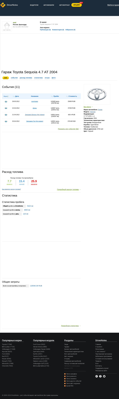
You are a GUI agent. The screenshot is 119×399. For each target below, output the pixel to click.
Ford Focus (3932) (39, 344)
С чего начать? (100, 351)
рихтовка (34, 101)
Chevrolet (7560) (7, 366)
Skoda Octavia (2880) (40, 347)
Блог (97, 363)
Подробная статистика (70, 326)
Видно (6, 96)
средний (21, 184)
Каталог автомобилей (71, 349)
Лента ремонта (71, 376)
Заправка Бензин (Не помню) (35, 115)
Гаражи (66, 347)
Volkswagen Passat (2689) (41, 349)
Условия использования (103, 359)
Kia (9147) (5, 356)
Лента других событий (73, 381)
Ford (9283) (6, 354)
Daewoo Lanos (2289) (40, 361)
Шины (35, 108)
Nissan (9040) (6, 359)
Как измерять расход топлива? (11, 189)
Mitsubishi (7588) (7, 363)
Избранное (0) (70, 29)
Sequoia (92, 112)
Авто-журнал (68, 356)
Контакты (98, 366)
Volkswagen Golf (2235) (40, 363)
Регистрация (99, 349)
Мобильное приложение (103, 356)
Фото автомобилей (70, 354)
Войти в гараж (113, 5)
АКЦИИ (76, 5)
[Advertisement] (59, 51)
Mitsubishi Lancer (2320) (41, 359)
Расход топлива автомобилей (74, 363)
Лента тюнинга (71, 379)
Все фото (87, 107)
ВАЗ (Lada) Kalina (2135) (41, 366)
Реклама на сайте (101, 371)
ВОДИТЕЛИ (34, 5)
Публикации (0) (45, 29)
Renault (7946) (7, 361)
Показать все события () (68, 129)
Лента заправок (71, 374)
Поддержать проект (102, 368)
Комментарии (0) (58, 29)
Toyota (100, 110)
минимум (9, 184)
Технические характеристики (74, 351)
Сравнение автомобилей (72, 361)
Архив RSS (69, 386)
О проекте (98, 347)
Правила (98, 361)
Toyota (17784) (7, 344)
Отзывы (67, 359)
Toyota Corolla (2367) (40, 356)
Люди (66, 344)
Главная (98, 344)
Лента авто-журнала (73, 383)
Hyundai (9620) (7, 351)
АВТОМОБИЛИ (48, 5)
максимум (34, 184)
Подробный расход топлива (68, 189)
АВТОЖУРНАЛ (64, 5)
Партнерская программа (103, 354)
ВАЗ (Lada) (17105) (8, 347)
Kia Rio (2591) (37, 354)
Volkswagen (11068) (8, 349)
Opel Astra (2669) (38, 351)
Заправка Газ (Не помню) (34, 121)
